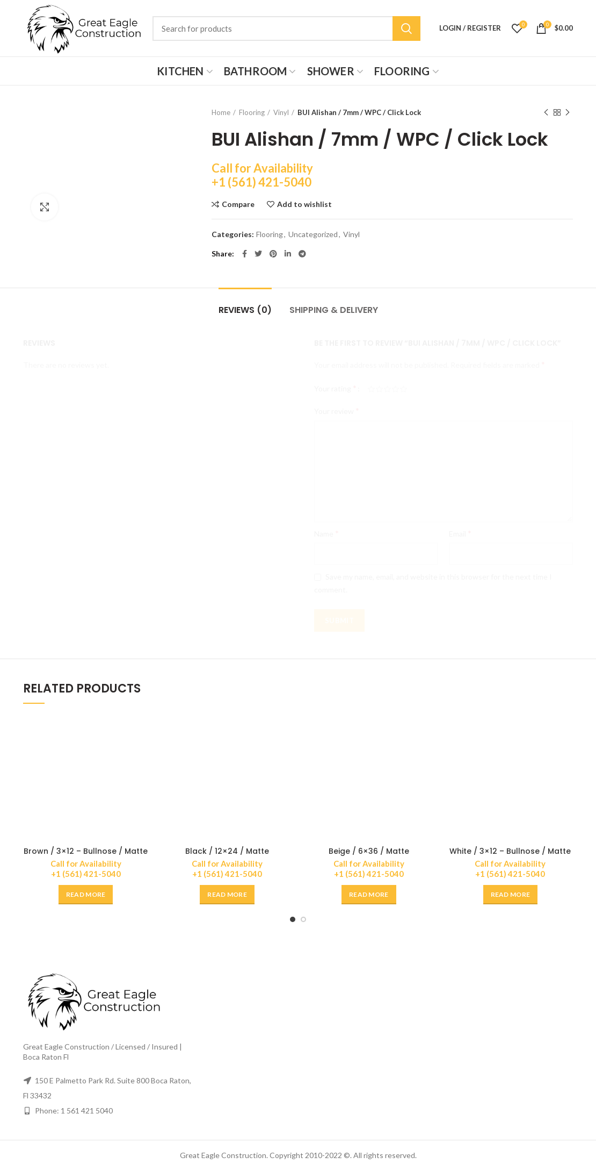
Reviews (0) (245, 310)
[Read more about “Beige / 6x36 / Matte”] (368, 894)
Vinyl (281, 112)
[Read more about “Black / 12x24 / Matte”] (227, 894)
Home (221, 112)
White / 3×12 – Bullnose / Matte (510, 851)
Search (406, 28)
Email (460, 533)
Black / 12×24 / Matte (227, 851)
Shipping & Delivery (333, 310)
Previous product (546, 113)
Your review (336, 410)
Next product (567, 113)
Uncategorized (313, 234)
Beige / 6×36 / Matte (369, 851)
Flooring (252, 112)
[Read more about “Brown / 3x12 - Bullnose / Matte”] (86, 894)
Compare (238, 204)
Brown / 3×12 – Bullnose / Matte (86, 851)
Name (326, 533)
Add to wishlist (304, 204)
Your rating (335, 388)
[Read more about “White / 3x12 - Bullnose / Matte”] (510, 894)
